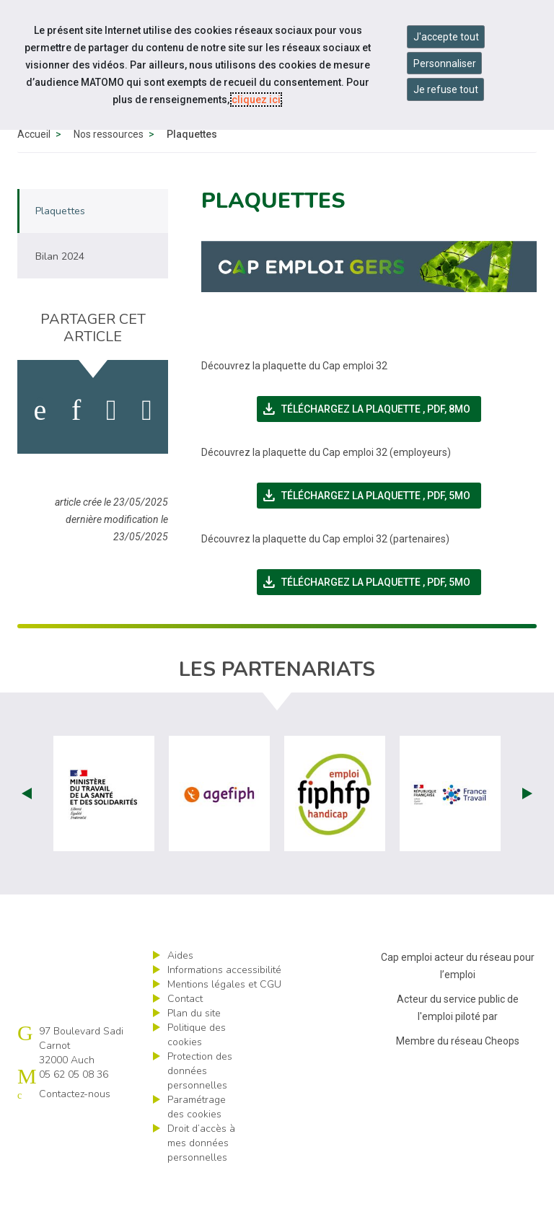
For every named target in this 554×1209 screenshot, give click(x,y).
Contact (185, 1032)
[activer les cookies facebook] (39, 444)
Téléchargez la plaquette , (371, 442)
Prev (27, 826)
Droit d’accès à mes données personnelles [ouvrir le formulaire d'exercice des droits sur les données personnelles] (201, 1176)
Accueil (33, 167)
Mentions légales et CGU (224, 1017)
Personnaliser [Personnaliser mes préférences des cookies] (444, 63)
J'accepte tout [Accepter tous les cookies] (446, 37)
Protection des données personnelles (199, 1104)
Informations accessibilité (224, 1003)
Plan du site (194, 1046)
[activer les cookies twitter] (111, 444)
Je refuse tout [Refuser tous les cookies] (445, 89)
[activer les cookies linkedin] (76, 444)
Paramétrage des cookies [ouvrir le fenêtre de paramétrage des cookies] (196, 1140)
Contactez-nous (74, 1127)
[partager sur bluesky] (146, 444)
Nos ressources (109, 167)
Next (527, 826)
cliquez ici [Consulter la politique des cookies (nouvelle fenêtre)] (256, 99)
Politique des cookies (196, 1068)
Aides (180, 988)
